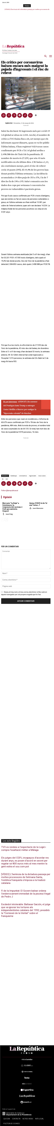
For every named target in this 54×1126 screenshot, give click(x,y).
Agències (8, 123)
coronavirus (23, 476)
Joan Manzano (38, 508)
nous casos (42, 476)
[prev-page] (2, 519)
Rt (2, 479)
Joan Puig (9, 514)
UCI (7, 479)
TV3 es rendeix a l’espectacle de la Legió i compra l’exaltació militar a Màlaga (23, 848)
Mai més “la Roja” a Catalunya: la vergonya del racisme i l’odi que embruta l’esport (12, 507)
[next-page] (6, 519)
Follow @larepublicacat (9, 490)
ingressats (32, 476)
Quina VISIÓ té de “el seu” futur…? (38, 504)
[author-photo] (3, 514)
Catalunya (13, 476)
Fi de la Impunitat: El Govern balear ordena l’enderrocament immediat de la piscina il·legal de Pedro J (25, 893)
